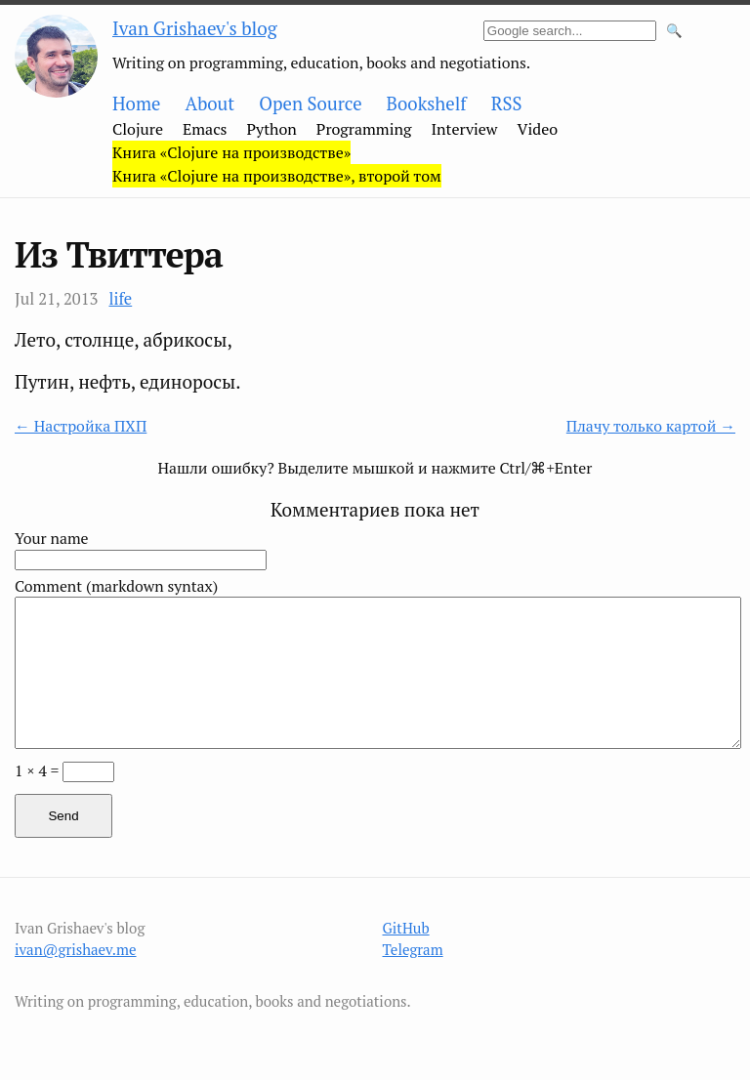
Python (272, 129)
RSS (506, 103)
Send (63, 816)
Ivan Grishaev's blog (194, 28)
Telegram (413, 949)
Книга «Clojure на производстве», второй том (276, 176)
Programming (364, 129)
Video (538, 129)
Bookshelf (427, 103)
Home (136, 103)
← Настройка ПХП (80, 426)
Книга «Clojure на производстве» (231, 152)
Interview (464, 129)
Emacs (205, 129)
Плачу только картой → (650, 426)
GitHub (406, 927)
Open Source (310, 103)
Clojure (137, 129)
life (120, 299)
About (209, 103)
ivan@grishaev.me (76, 949)
